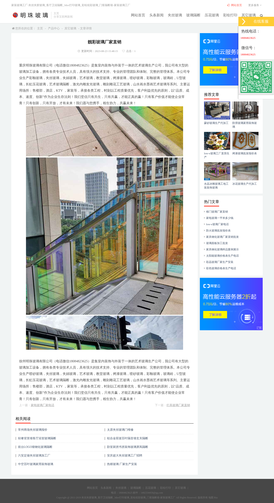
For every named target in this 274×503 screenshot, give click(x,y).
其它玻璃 (249, 15)
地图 (210, 497)
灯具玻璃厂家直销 (178, 405)
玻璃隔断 (196, 15)
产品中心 (54, 28)
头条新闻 (161, 15)
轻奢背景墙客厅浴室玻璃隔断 (37, 438)
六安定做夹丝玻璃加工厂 (34, 455)
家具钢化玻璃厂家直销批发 (222, 236)
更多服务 (255, 5)
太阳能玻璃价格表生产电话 (222, 255)
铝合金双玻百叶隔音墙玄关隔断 (127, 438)
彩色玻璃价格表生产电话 (221, 268)
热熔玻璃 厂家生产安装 (122, 464)
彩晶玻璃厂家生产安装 (219, 262)
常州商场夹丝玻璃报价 (32, 429)
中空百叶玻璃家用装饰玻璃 (35, 464)
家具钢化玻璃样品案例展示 (222, 249)
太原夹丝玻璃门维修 (120, 429)
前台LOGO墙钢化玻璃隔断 (35, 446)
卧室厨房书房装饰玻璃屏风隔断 (127, 446)
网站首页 (143, 15)
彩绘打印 (231, 15)
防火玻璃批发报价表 (218, 230)
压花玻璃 (214, 15)
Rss (216, 497)
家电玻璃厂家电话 (42, 405)
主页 (40, 28)
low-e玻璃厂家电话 (217, 224)
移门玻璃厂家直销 (217, 211)
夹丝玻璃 (178, 15)
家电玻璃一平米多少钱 (219, 218)
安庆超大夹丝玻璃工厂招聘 (124, 455)
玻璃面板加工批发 (217, 243)
